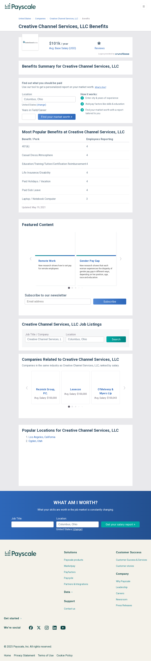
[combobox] (49, 99)
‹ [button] (30, 258)
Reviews (100, 48)
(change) (41, 104)
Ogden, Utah (35, 441)
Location (71, 334)
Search (116, 339)
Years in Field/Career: (34, 110)
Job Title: (16, 518)
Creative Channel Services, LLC (64, 18)
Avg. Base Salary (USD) (62, 48)
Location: (27, 94)
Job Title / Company (37, 334)
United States (25, 18)
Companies (40, 18)
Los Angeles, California (42, 437)
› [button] (120, 258)
